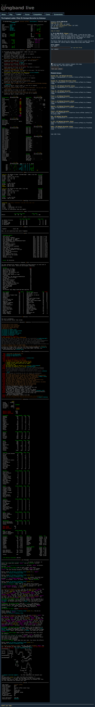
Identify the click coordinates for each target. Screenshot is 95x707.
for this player (58, 26)
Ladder (18, 14)
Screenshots (58, 14)
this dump (56, 23)
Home (4, 14)
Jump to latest (55, 30)
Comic (48, 14)
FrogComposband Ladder (65, 25)
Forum (27, 14)
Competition (37, 14)
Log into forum (77, 47)
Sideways (66, 33)
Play (10, 14)
